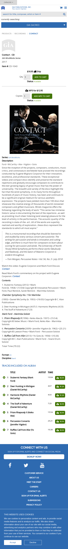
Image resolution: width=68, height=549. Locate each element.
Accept (13, 542)
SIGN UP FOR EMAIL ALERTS (34, 496)
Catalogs (8, 2)
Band (14, 358)
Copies (19, 95)
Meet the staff (34, 482)
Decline (33, 542)
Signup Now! (34, 456)
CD (10, 355)
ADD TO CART (40, 77)
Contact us (34, 491)
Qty (21, 76)
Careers (34, 487)
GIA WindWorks (14, 157)
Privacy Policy (34, 505)
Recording (20, 33)
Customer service (34, 473)
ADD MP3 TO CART (42, 96)
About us (34, 477)
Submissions (34, 500)
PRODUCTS (7, 33)
